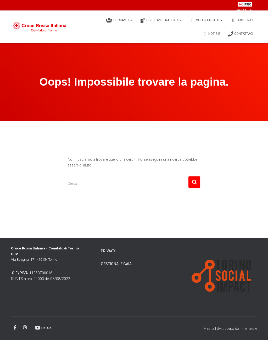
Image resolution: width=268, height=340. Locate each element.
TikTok (43, 327)
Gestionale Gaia (116, 264)
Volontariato (206, 20)
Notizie (211, 34)
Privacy (108, 251)
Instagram (25, 328)
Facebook (15, 328)
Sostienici (242, 20)
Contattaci (240, 34)
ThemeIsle (248, 328)
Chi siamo (119, 20)
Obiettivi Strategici (161, 20)
